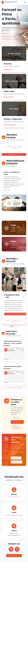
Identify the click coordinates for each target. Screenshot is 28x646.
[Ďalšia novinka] (23, 296)
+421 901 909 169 (14, 497)
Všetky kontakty (14, 555)
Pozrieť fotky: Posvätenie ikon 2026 (15, 314)
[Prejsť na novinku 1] (11, 326)
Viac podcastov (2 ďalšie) (14, 387)
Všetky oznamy (14, 154)
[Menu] (25, 2)
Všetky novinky (17, 320)
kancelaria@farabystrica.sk (14, 515)
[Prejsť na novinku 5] (17, 326)
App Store (16, 458)
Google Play (16, 462)
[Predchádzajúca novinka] (4, 296)
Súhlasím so (16, 427)
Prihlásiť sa (17, 422)
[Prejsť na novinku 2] (13, 326)
